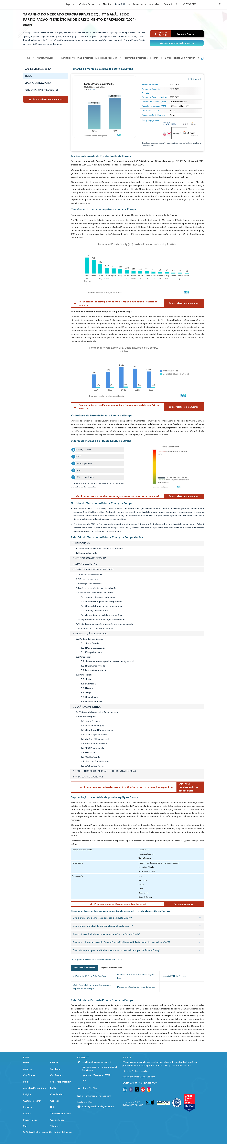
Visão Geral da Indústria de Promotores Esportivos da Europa (92, 987)
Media (26, 1081)
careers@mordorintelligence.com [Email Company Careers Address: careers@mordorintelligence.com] (138, 1076)
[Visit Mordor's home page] (40, 4)
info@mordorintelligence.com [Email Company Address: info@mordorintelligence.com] (96, 1095)
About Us (27, 1069)
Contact (167, 4)
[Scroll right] (202, 58)
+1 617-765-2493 (186, 4)
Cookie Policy (57, 1120)
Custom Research (88, 4)
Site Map (54, 1126)
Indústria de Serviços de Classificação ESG (135, 976)
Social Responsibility (60, 1081)
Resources (138, 4)
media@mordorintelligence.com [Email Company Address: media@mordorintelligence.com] (98, 1106)
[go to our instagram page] (149, 1090)
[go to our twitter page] (136, 1090)
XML (25, 1126)
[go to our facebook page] (131, 1090)
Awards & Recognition (34, 1088)
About (106, 4)
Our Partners (56, 1075)
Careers (27, 1113)
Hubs (52, 1107)
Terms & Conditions (60, 1113)
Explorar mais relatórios (111, 967)
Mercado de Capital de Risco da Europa (136, 986)
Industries (154, 4)
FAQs (53, 1088)
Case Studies (57, 1094)
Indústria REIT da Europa (173, 976)
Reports (70, 4)
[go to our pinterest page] (143, 1090)
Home (26, 1062)
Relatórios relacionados (84, 967)
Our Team (55, 1069)
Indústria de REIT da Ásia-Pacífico (89, 976)
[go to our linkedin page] (124, 1090)
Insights (27, 1094)
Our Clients (29, 1075)
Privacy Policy (30, 1120)
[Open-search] (221, 4)
